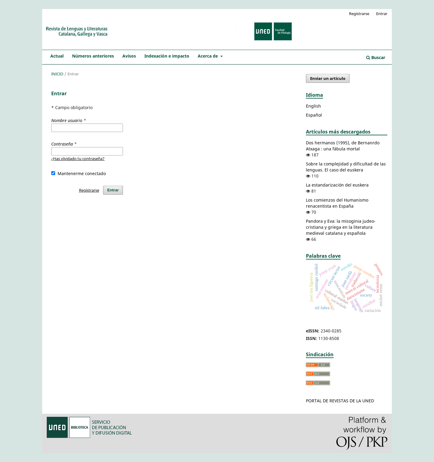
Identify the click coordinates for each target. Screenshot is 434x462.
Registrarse (359, 13)
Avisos (129, 56)
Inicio (57, 74)
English (313, 106)
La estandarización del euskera (337, 185)
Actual (57, 56)
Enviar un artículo (327, 78)
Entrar (381, 13)
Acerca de (208, 56)
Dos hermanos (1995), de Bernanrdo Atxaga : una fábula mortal (342, 146)
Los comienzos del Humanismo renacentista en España (337, 203)
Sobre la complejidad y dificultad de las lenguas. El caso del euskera (346, 167)
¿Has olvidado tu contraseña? (78, 158)
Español (314, 115)
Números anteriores (93, 56)
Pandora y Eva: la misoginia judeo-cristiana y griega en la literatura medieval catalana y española (341, 227)
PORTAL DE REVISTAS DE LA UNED (340, 401)
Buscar (375, 57)
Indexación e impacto (166, 56)
